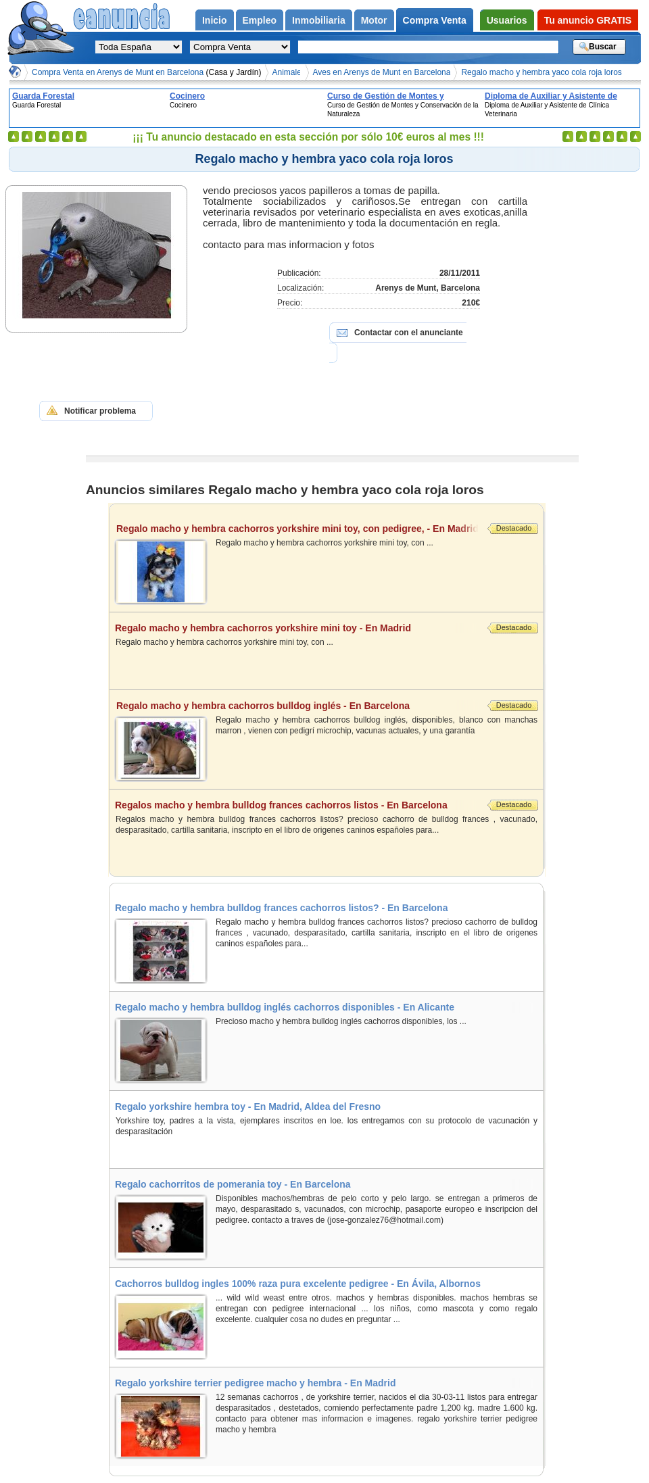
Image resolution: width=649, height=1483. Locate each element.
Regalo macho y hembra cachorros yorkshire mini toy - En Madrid (298, 628)
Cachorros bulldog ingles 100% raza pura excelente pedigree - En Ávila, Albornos (298, 1283)
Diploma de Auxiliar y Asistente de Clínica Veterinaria (551, 96)
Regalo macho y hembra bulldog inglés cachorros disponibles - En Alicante (284, 1007)
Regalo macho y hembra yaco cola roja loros (541, 72)
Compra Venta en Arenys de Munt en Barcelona (147, 72)
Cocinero (187, 96)
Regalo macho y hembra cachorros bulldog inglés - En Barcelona (299, 705)
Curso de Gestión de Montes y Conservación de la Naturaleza (386, 96)
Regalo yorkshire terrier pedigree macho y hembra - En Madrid (255, 1383)
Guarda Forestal (43, 96)
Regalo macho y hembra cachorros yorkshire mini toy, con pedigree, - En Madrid (299, 528)
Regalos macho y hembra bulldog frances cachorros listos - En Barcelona (298, 805)
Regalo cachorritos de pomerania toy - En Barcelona (233, 1184)
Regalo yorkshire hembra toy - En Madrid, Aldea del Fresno (248, 1106)
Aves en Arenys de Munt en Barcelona (382, 72)
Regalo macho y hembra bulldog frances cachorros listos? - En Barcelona (281, 907)
